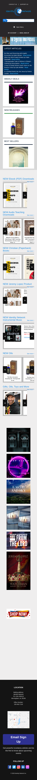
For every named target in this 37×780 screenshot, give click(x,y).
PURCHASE (27, 337)
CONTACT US (13, 4)
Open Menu (18, 27)
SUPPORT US (24, 4)
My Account (12, 33)
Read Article (27, 55)
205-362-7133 (18, 704)
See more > (30, 182)
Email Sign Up (24, 33)
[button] (3, 41)
